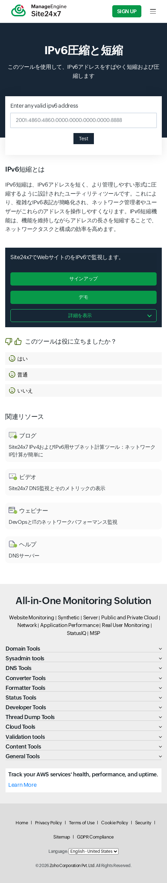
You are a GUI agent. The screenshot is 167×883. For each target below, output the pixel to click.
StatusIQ (76, 633)
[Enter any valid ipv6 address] (83, 120)
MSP (95, 633)
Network (27, 625)
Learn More (22, 785)
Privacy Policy (48, 822)
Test (83, 138)
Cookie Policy (114, 822)
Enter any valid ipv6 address (44, 105)
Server (90, 617)
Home (22, 822)
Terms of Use (82, 822)
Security (143, 822)
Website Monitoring (31, 617)
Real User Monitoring (126, 625)
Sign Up (127, 11)
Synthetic (69, 617)
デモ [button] (83, 297)
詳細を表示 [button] (80, 315)
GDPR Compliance (95, 837)
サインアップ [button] (83, 278)
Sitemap (61, 837)
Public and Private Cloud (129, 617)
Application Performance (69, 625)
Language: (58, 851)
